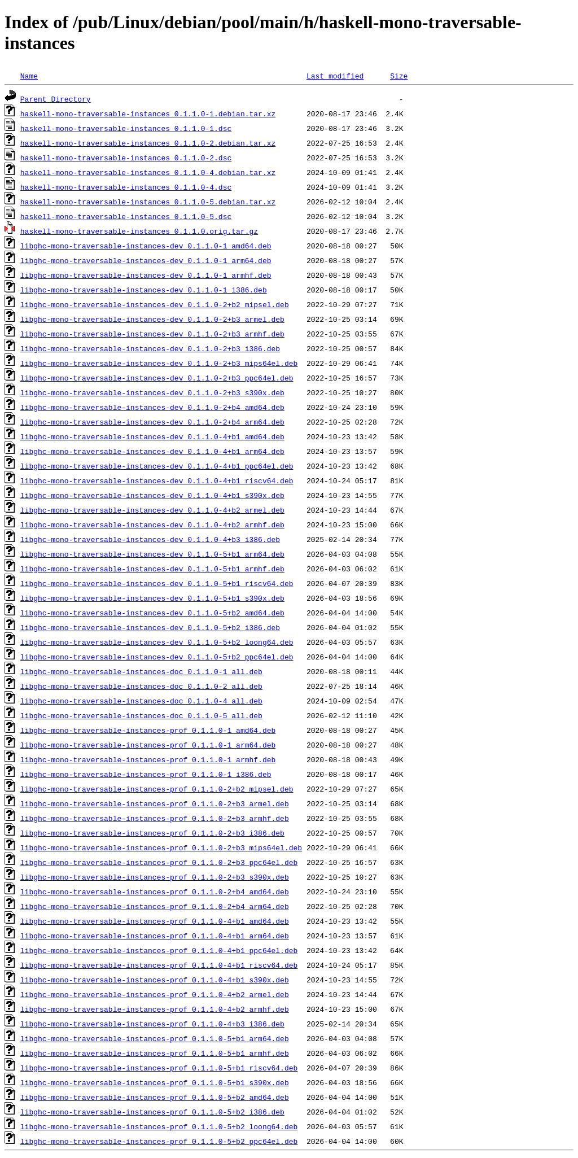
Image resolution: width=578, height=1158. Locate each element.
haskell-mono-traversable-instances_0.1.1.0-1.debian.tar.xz (147, 113)
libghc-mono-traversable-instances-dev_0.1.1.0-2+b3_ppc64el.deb (157, 378)
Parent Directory (55, 99)
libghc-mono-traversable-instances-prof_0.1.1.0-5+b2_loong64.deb (158, 1126)
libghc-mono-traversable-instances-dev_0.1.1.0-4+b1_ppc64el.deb (157, 466)
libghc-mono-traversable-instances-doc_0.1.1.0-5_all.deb (141, 715)
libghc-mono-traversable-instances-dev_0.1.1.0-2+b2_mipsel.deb (154, 304)
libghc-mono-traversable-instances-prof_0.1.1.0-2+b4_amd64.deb (154, 891)
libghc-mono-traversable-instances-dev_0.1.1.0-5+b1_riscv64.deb (157, 583)
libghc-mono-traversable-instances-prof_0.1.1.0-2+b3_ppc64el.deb (158, 862)
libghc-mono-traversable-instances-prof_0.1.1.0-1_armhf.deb (147, 759)
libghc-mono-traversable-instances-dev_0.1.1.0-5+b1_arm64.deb (152, 554)
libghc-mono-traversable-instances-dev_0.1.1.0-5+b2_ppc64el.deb (157, 657)
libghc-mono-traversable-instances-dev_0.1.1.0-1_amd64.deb (146, 246)
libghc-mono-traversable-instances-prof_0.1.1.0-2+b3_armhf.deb (154, 818)
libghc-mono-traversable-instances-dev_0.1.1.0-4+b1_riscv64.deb (157, 480)
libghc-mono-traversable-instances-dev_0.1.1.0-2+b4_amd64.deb (152, 407)
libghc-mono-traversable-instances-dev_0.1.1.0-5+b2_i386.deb (150, 627)
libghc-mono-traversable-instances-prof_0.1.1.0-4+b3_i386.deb (152, 1024)
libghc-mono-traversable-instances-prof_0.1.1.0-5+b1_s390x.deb (154, 1082)
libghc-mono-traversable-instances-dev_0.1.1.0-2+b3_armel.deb (152, 319)
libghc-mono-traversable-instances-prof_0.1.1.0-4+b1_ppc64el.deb (158, 950)
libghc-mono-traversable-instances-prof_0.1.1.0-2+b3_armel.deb (154, 803)
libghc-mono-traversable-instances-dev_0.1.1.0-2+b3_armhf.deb (152, 334)
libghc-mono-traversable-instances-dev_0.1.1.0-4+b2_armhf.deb (152, 524)
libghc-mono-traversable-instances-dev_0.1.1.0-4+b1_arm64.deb (152, 451)
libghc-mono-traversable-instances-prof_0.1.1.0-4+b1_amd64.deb (154, 921)
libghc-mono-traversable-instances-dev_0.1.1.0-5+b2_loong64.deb (157, 642)
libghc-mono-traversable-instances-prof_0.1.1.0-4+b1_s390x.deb (154, 980)
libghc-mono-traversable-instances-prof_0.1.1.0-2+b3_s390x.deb (154, 877)
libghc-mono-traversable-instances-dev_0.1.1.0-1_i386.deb (143, 290)
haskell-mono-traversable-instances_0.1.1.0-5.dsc (125, 216)
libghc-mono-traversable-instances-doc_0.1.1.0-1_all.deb (141, 671)
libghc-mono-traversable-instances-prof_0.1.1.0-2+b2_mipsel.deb (157, 789)
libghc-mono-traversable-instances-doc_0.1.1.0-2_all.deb (141, 686)
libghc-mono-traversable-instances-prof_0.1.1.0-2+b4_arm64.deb (154, 906)
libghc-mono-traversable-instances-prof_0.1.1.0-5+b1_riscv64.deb (158, 1068)
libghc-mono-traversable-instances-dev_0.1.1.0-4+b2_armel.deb (152, 510)
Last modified (335, 76)
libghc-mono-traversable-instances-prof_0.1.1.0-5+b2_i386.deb (152, 1112)
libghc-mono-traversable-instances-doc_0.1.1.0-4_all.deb (141, 701)
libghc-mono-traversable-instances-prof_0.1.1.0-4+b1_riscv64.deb (158, 965)
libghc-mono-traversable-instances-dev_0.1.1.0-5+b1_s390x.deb (152, 598)
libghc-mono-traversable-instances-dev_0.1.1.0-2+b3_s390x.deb (152, 392)
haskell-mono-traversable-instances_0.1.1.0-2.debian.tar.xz (147, 143)
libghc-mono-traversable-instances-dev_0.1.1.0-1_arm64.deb (146, 260)
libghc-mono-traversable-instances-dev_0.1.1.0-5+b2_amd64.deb (152, 613)
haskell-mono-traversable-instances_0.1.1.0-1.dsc (125, 128)
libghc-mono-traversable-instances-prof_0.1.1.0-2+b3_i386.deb (152, 833)
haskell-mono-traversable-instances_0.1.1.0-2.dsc (125, 157)
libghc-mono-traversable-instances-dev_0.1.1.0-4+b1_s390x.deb (152, 495)
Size (399, 76)
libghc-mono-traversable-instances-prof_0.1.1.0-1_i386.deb (146, 774)
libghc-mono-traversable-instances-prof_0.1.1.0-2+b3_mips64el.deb (161, 847)
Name (29, 76)
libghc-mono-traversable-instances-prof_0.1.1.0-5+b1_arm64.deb (154, 1038)
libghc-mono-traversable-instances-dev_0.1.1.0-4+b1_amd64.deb (152, 436)
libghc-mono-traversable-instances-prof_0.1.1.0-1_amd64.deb (147, 730)
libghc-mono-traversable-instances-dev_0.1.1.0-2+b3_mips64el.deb (158, 363)
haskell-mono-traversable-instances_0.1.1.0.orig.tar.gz (139, 231)
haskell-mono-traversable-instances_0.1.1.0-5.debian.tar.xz (147, 201)
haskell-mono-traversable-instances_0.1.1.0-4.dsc (125, 187)
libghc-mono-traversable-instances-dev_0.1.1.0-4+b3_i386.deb (150, 539)
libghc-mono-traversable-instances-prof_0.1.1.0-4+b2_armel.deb (154, 994)
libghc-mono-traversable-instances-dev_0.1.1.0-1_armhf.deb (146, 275)
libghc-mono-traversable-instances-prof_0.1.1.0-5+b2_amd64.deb (154, 1097)
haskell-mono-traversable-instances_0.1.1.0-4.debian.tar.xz (147, 172)
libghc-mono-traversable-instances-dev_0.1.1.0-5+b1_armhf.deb (152, 568)
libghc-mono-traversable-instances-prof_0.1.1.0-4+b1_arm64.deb (154, 935)
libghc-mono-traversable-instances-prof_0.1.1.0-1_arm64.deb (147, 745)
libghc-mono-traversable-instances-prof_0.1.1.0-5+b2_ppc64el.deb (158, 1141)
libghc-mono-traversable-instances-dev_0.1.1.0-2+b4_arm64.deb (152, 422)
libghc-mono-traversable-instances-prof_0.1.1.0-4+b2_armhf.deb (154, 1009)
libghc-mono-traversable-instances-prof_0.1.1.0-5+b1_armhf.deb (154, 1053)
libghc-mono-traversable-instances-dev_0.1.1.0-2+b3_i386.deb (150, 348)
